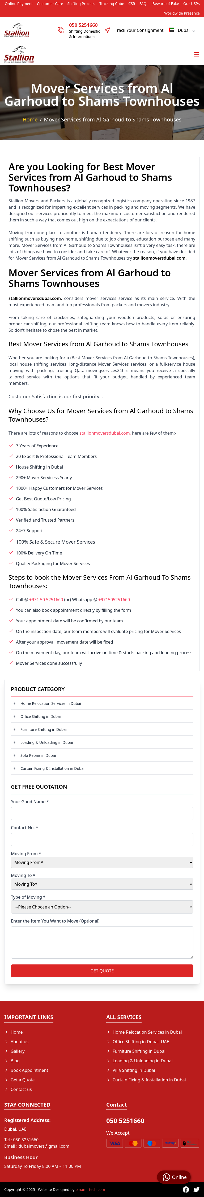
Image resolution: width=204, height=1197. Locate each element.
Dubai (183, 30)
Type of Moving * (28, 897)
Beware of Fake (165, 3)
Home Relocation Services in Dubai (50, 703)
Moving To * (23, 875)
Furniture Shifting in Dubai (43, 729)
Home (30, 119)
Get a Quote (19, 1080)
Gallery (14, 1051)
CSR (131, 3)
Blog (12, 1061)
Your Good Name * (30, 802)
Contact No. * (24, 828)
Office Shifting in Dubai (40, 716)
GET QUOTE (102, 971)
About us (16, 1042)
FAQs (143, 3)
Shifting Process (81, 3)
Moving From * (26, 854)
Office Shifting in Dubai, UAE (137, 1042)
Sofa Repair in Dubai (38, 755)
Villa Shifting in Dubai (130, 1070)
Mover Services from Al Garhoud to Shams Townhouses (112, 119)
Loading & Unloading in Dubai (46, 742)
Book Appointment (26, 1070)
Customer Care (50, 3)
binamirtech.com (90, 1189)
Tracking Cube (111, 3)
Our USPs (191, 3)
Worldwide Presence (182, 13)
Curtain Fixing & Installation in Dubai (52, 768)
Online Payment (19, 3)
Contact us (18, 1089)
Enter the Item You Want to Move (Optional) (55, 921)
